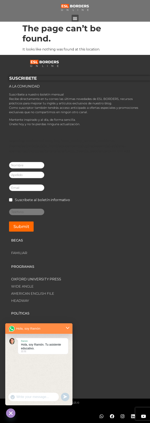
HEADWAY (20, 301)
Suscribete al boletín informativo (42, 200)
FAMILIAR (19, 253)
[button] (75, 18)
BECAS (17, 240)
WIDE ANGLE (22, 286)
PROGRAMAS (22, 267)
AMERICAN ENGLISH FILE (32, 294)
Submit (21, 226)
